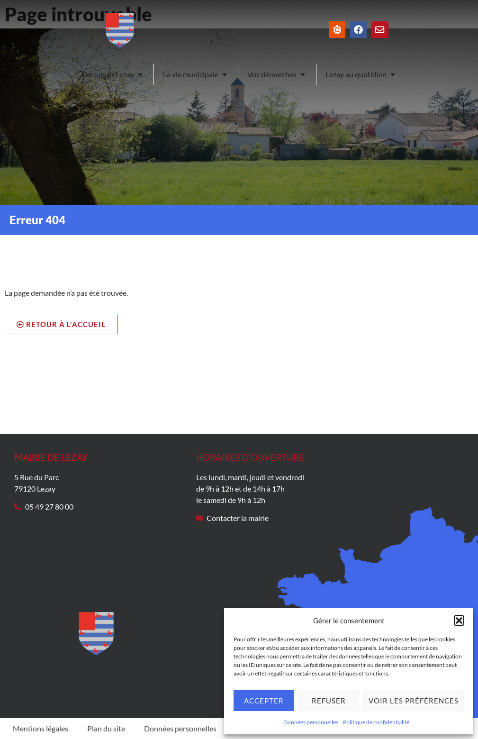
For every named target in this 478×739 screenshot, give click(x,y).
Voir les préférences (414, 700)
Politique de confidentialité (376, 722)
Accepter (264, 700)
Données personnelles (310, 722)
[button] (459, 620)
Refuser (329, 700)
